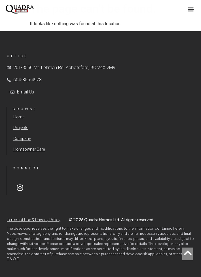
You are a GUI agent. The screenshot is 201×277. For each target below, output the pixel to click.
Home (18, 117)
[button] (190, 9)
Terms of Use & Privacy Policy (33, 220)
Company (22, 138)
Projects (20, 127)
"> (20, 92)
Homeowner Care (29, 149)
